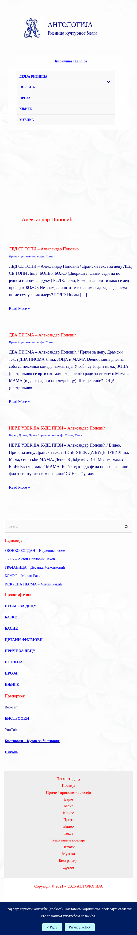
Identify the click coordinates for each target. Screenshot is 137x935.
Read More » (20, 328)
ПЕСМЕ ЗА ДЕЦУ (20, 626)
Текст (82, 455)
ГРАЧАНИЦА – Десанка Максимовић (35, 587)
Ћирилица (63, 68)
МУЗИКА (28, 138)
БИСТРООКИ (17, 738)
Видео (13, 455)
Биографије (68, 884)
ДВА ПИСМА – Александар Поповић (42, 354)
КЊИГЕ (27, 124)
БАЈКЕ (11, 637)
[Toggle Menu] (107, 89)
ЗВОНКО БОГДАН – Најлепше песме (35, 571)
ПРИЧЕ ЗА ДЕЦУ (20, 671)
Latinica (81, 68)
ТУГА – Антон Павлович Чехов (30, 579)
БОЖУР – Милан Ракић (23, 596)
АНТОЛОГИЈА (82, 27)
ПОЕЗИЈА (28, 98)
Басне (68, 827)
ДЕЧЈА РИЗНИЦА (35, 85)
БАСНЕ (11, 648)
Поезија (68, 806)
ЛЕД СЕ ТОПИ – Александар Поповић (44, 268)
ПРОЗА (26, 111)
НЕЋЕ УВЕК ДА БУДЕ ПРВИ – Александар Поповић (57, 447)
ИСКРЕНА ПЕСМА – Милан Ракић (33, 604)
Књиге (68, 834)
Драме (23, 455)
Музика (68, 877)
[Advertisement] (68, 184)
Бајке (68, 820)
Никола (11, 772)
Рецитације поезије (68, 863)
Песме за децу (69, 799)
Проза (52, 276)
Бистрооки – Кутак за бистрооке (32, 761)
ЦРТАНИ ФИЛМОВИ (24, 660)
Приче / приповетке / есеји (27, 276)
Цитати (68, 870)
